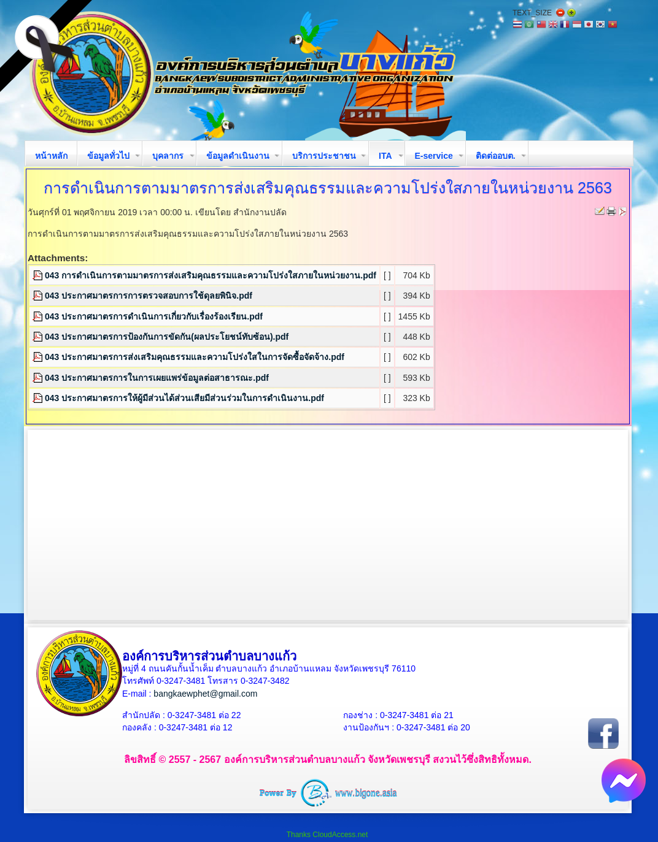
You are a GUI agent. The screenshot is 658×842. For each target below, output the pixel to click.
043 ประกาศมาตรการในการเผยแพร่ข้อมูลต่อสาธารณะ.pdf (157, 378)
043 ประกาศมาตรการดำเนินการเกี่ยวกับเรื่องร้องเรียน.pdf (154, 316)
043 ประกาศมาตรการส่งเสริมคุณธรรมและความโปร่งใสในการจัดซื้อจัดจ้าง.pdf (194, 357)
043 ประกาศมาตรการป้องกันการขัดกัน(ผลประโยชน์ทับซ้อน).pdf (166, 337)
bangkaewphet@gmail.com (205, 693)
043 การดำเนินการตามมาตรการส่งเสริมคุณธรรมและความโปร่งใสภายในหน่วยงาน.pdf (210, 275)
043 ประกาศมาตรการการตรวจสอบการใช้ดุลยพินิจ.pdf (148, 295)
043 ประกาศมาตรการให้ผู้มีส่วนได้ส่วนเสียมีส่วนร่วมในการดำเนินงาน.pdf (184, 398)
